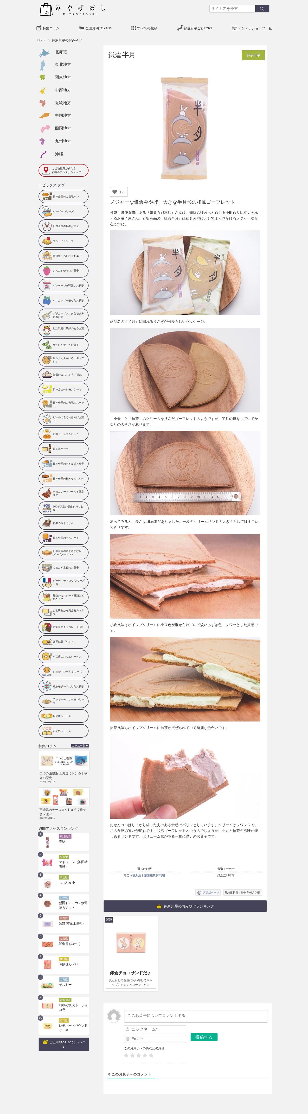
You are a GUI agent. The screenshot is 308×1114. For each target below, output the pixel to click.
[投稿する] (204, 1035)
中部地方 (63, 89)
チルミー (64, 980)
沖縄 (59, 152)
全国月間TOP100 (98, 27)
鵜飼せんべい (67, 960)
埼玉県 (64, 873)
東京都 (64, 852)
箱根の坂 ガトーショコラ (74, 1001)
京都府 (64, 914)
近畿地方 (63, 101)
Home (41, 39)
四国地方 (63, 127)
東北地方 (63, 63)
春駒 (61, 837)
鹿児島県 (65, 832)
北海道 (61, 50)
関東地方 (63, 76)
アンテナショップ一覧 (255, 27)
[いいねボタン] (114, 190)
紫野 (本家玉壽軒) (69, 919)
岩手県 (64, 893)
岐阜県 (64, 955)
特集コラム (51, 27)
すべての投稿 (147, 27)
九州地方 (63, 140)
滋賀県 (64, 934)
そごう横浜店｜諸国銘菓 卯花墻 (144, 874)
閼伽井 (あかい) (68, 940)
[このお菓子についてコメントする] (196, 1014)
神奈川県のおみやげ (67, 39)
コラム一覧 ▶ (80, 744)
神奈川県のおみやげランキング (189, 905)
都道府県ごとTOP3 (198, 27)
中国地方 (63, 114)
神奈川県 (65, 995)
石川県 (64, 1016)
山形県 (64, 975)
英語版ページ (211, 891)
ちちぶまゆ (65, 878)
